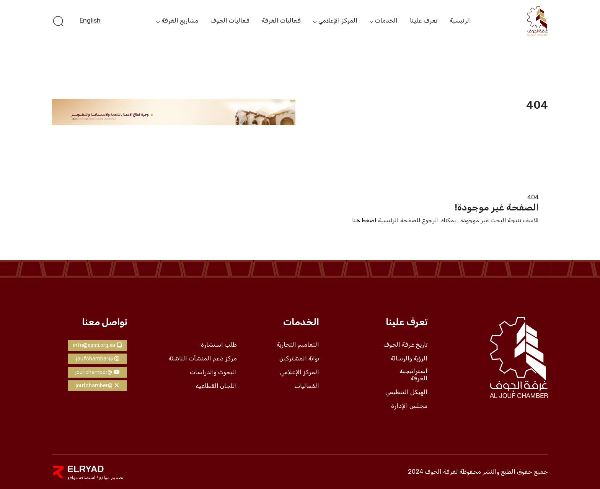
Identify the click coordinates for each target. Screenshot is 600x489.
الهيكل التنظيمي (406, 392)
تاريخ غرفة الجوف (405, 344)
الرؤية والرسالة (409, 358)
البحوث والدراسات (213, 372)
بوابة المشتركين (299, 358)
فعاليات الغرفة (281, 20)
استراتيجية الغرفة (413, 375)
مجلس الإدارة (409, 406)
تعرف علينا (423, 20)
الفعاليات (307, 386)
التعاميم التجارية (298, 344)
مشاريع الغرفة (179, 21)
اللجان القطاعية (216, 386)
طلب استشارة (219, 344)
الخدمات (386, 21)
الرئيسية (460, 20)
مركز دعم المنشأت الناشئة (202, 358)
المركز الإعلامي (337, 21)
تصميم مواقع (110, 477)
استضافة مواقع (81, 477)
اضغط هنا (364, 220)
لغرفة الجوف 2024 (433, 471)
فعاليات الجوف (229, 20)
